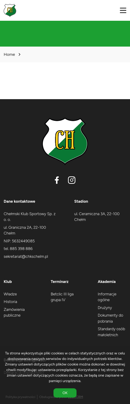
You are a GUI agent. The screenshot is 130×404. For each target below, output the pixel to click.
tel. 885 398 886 (18, 248)
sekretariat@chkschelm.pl (26, 256)
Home (9, 54)
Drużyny (105, 307)
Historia (10, 301)
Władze (10, 294)
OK (65, 393)
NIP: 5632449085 (19, 241)
